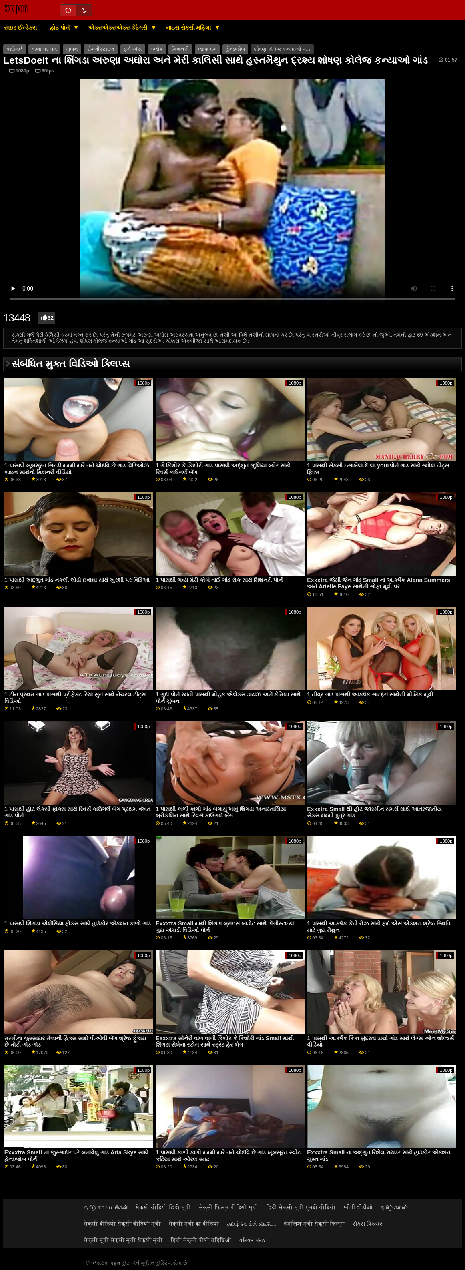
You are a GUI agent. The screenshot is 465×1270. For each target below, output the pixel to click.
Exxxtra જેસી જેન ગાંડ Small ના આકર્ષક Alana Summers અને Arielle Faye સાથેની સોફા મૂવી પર (378, 583)
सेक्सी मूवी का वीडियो (194, 1223)
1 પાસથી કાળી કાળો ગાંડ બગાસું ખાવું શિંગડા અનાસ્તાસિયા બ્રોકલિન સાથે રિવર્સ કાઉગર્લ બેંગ (221, 812)
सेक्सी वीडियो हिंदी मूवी (163, 1207)
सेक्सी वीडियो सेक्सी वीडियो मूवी (122, 1223)
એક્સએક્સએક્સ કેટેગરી (118, 27)
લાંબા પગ (207, 49)
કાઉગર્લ (14, 49)
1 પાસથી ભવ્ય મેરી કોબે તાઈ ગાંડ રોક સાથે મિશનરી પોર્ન (219, 580)
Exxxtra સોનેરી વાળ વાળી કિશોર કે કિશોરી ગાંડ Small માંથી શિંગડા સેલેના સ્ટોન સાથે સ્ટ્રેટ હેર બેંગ (225, 1041)
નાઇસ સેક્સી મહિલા (189, 27)
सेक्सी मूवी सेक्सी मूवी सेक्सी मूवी (123, 1240)
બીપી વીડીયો (358, 1207)
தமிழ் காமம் (394, 1207)
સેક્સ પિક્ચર (367, 1223)
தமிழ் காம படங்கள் (106, 1207)
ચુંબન (72, 49)
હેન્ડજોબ (235, 49)
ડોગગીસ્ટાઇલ (100, 49)
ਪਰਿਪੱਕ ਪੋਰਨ (252, 1240)
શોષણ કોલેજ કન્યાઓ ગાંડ (282, 49)
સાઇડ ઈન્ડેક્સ (20, 27)
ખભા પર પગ (44, 49)
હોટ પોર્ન (60, 27)
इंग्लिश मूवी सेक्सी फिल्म (314, 1223)
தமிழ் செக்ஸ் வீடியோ (251, 1223)
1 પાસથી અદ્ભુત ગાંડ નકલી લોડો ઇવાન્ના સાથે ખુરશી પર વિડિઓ (77, 580)
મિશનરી (180, 49)
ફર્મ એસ (133, 49)
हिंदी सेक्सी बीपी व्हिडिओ (201, 1240)
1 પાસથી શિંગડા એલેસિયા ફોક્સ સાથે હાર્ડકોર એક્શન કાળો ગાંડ (77, 923)
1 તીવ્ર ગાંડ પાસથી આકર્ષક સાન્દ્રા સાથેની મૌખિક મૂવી (370, 694)
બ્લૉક (157, 49)
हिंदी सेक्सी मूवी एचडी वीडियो (301, 1207)
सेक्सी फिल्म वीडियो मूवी (229, 1207)
